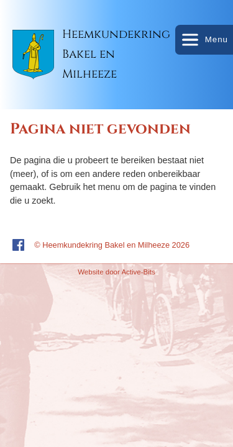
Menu (204, 40)
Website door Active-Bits (116, 272)
